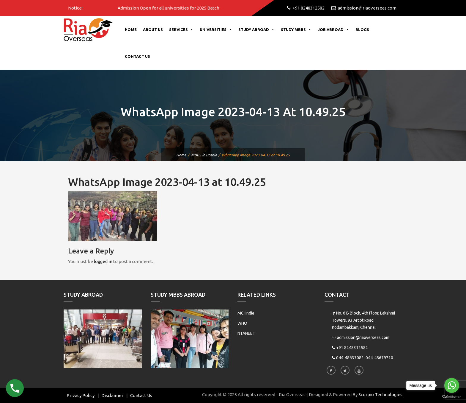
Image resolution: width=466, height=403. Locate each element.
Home (131, 29)
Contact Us (137, 56)
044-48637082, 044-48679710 (364, 357)
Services (181, 29)
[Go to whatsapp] (451, 385)
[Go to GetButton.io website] (451, 397)
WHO (242, 323)
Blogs (362, 29)
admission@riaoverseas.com (363, 337)
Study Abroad (256, 29)
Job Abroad (333, 29)
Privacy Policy (81, 395)
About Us (153, 29)
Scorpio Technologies (380, 394)
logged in (103, 261)
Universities (216, 29)
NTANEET (246, 333)
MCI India (245, 313)
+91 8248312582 (352, 347)
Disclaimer (112, 395)
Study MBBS (296, 29)
